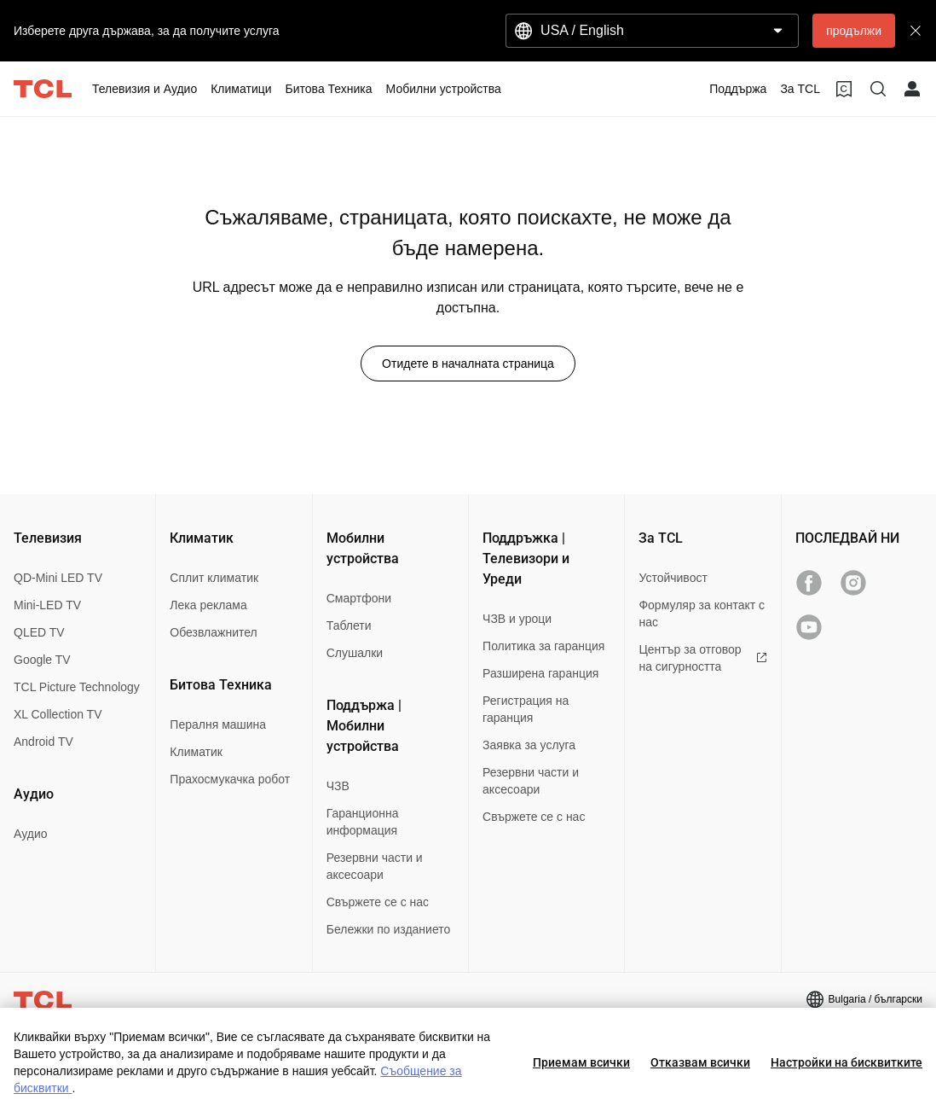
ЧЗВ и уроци (517, 618)
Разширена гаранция (540, 673)
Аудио (31, 834)
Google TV (42, 659)
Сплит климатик (214, 578)
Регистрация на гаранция (525, 709)
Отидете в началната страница (468, 363)
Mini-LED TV (47, 605)
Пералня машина (218, 724)
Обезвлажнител (213, 632)
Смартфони (358, 598)
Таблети (349, 625)
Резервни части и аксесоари (374, 866)
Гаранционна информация (362, 821)
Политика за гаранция (543, 646)
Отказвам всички (700, 1062)
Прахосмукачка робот (230, 779)
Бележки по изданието (388, 929)
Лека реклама (208, 605)
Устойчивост (672, 578)
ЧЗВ (338, 786)
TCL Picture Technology (77, 687)
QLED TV (39, 632)
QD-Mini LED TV (58, 578)
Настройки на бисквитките (846, 1062)
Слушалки (354, 653)
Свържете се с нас (377, 902)
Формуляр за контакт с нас (701, 613)
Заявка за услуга (528, 745)
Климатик (196, 752)
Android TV (43, 741)
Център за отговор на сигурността (702, 658)
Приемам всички (581, 1062)
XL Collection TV (58, 714)
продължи (853, 31)
